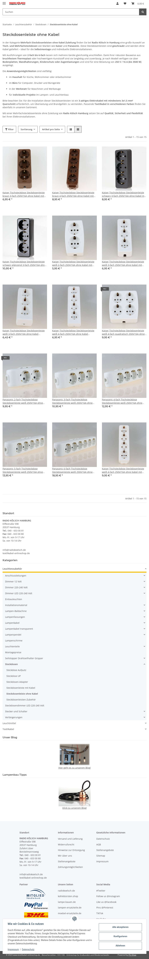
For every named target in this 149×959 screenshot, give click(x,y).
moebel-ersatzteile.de (69, 913)
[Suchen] (71, 11)
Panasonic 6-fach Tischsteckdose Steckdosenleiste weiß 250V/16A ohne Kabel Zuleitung (72, 470)
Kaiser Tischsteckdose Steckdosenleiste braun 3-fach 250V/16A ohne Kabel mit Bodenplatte (24, 194)
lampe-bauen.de (67, 901)
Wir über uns (65, 855)
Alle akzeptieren (120, 927)
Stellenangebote (66, 861)
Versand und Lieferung (70, 838)
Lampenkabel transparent (19, 628)
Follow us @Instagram (108, 896)
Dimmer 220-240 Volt (16, 587)
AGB (98, 844)
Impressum (13, 949)
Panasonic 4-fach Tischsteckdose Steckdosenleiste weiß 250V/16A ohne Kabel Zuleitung (122, 401)
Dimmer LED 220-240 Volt (18, 593)
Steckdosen (11, 664)
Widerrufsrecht (66, 844)
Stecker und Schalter (16, 711)
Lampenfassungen (15, 616)
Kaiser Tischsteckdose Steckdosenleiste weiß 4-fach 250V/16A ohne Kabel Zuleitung (73, 332)
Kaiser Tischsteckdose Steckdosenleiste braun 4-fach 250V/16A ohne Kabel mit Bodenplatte (73, 194)
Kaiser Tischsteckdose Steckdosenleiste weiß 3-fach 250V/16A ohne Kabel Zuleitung (24, 332)
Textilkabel (8, 729)
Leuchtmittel (9, 723)
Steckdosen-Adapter (17, 681)
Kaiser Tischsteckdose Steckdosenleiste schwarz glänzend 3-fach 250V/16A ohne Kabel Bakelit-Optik (24, 263)
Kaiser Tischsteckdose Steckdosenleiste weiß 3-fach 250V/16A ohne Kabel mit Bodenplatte (123, 263)
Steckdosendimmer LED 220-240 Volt (24, 705)
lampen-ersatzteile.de (69, 907)
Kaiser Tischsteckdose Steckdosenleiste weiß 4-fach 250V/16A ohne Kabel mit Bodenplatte (123, 470)
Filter (9, 129)
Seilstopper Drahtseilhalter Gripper (24, 658)
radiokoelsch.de (66, 890)
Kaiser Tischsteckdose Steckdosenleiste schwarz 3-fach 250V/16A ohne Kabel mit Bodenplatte (124, 194)
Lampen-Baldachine (16, 611)
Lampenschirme (13, 640)
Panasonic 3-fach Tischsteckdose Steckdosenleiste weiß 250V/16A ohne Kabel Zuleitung (72, 401)
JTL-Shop (132, 955)
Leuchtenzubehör (12, 568)
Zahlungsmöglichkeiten (70, 867)
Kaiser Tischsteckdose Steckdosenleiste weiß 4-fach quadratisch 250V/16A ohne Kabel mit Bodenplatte (123, 332)
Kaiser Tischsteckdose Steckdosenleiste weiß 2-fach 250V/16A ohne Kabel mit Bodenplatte (73, 263)
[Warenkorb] (137, 3)
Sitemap (100, 855)
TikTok (99, 913)
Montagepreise (13, 652)
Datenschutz (28, 949)
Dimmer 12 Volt (13, 581)
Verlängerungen (13, 717)
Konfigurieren (120, 936)
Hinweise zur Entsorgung (71, 850)
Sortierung (26, 129)
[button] (117, 3)
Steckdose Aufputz (16, 670)
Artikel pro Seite (51, 129)
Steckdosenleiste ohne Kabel (22, 693)
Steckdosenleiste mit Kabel (20, 687)
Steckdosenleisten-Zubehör (21, 699)
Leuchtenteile (12, 646)
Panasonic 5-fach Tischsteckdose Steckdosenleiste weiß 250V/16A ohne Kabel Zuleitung (23, 470)
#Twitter (100, 890)
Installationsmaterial (16, 605)
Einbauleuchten (13, 599)
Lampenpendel (13, 634)
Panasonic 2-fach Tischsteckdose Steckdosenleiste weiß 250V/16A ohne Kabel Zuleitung (23, 401)
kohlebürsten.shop (68, 896)
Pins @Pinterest (104, 907)
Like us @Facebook (106, 901)
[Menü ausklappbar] (4, 2)
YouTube (101, 918)
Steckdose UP (13, 675)
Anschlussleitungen (15, 575)
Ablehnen (120, 945)
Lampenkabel (12, 622)
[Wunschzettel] (125, 3)
